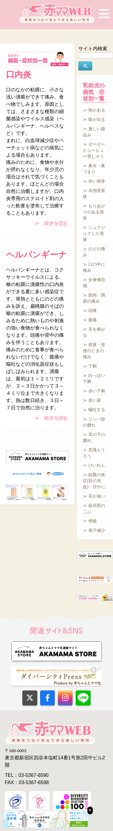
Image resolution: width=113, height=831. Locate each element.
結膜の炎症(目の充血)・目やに (94, 480)
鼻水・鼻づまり (94, 168)
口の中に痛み (94, 267)
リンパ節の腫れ (94, 422)
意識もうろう (94, 452)
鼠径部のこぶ (94, 508)
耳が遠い (96, 496)
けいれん (96, 465)
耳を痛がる (94, 332)
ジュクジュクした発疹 (94, 233)
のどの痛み (94, 251)
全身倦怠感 (94, 282)
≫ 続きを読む (51, 223)
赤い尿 (94, 400)
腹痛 (92, 319)
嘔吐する (96, 409)
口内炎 (18, 74)
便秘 (92, 520)
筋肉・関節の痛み (94, 298)
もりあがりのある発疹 (94, 211)
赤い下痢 (96, 390)
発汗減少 (96, 530)
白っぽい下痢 (94, 378)
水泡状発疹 (94, 193)
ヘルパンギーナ (36, 254)
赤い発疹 (96, 181)
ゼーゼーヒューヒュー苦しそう (94, 150)
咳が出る (96, 119)
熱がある (96, 110)
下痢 (92, 366)
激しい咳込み (94, 131)
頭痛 (92, 310)
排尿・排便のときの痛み (94, 350)
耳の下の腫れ (94, 437)
